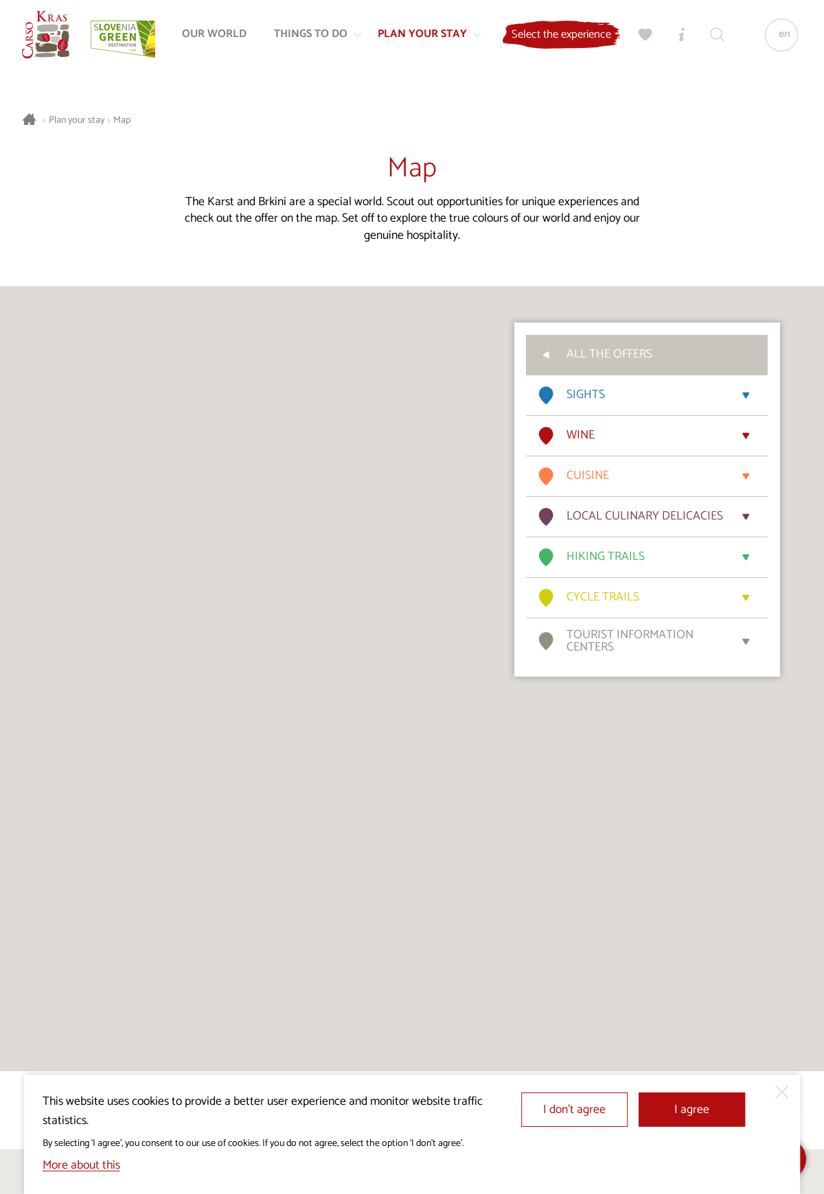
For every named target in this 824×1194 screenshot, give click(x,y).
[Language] (778, 38)
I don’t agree (574, 1110)
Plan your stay (76, 120)
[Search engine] (713, 38)
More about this (81, 1165)
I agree (691, 1110)
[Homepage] (49, 38)
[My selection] (642, 38)
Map (121, 120)
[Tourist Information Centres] (677, 38)
